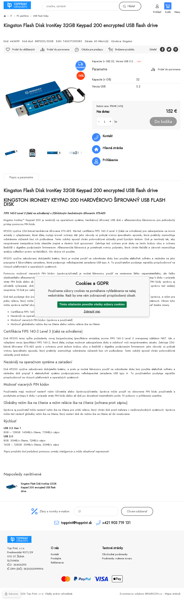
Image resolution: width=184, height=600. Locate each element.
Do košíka (163, 121)
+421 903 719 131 (116, 522)
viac (139, 61)
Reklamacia (57, 563)
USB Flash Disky (41, 16)
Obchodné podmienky (115, 554)
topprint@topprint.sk (76, 522)
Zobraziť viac (92, 311)
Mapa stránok (172, 594)
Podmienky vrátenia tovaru (117, 558)
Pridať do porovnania (169, 69)
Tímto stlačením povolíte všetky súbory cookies (92, 304)
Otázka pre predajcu (92, 49)
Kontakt (55, 554)
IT (11, 16)
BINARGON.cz (153, 594)
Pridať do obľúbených (23, 49)
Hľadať (131, 6)
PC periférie (23, 16)
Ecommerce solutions (132, 594)
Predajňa (56, 558)
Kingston (127, 41)
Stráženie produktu (124, 49)
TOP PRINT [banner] (19, 5)
